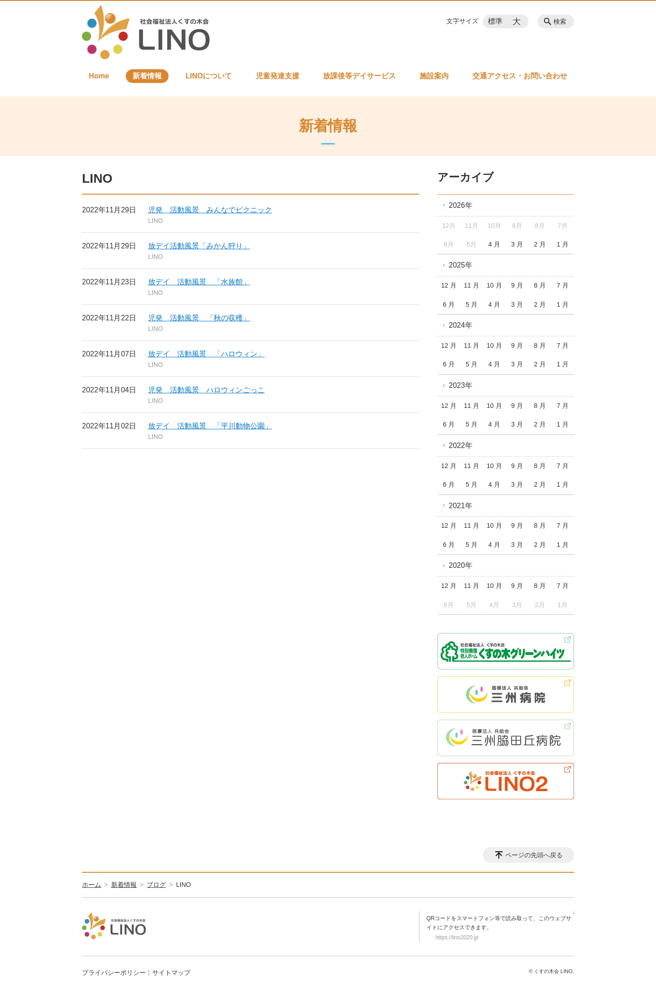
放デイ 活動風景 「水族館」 (199, 282)
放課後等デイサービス (359, 76)
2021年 (460, 506)
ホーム (91, 884)
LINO (155, 220)
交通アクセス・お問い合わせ (519, 76)
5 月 (471, 304)
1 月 (563, 244)
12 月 (448, 285)
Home (99, 76)
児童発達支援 (277, 76)
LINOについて (208, 76)
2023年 (460, 385)
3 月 (517, 244)
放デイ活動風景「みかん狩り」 (199, 246)
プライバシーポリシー (114, 972)
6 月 (449, 304)
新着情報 (147, 76)
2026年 (460, 205)
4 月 (494, 244)
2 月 (540, 244)
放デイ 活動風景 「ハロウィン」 (206, 354)
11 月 (471, 285)
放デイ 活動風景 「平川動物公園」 (210, 426)
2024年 (460, 325)
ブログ (156, 884)
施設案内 (434, 76)
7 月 (563, 285)
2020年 (460, 565)
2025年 (460, 265)
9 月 (517, 285)
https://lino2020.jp (457, 937)
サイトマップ (171, 972)
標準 (495, 21)
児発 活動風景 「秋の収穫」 (199, 318)
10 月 (494, 285)
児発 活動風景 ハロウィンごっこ (206, 390)
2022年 (460, 445)
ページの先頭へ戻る (534, 855)
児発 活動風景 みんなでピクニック (210, 210)
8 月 (540, 285)
